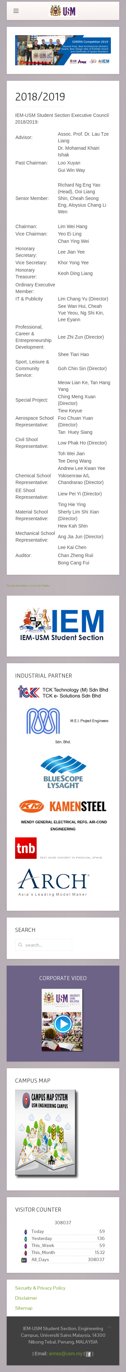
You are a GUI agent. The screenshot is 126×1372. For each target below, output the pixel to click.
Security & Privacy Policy (40, 1288)
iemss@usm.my (66, 1353)
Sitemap (24, 1308)
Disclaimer (26, 1298)
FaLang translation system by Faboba (28, 585)
